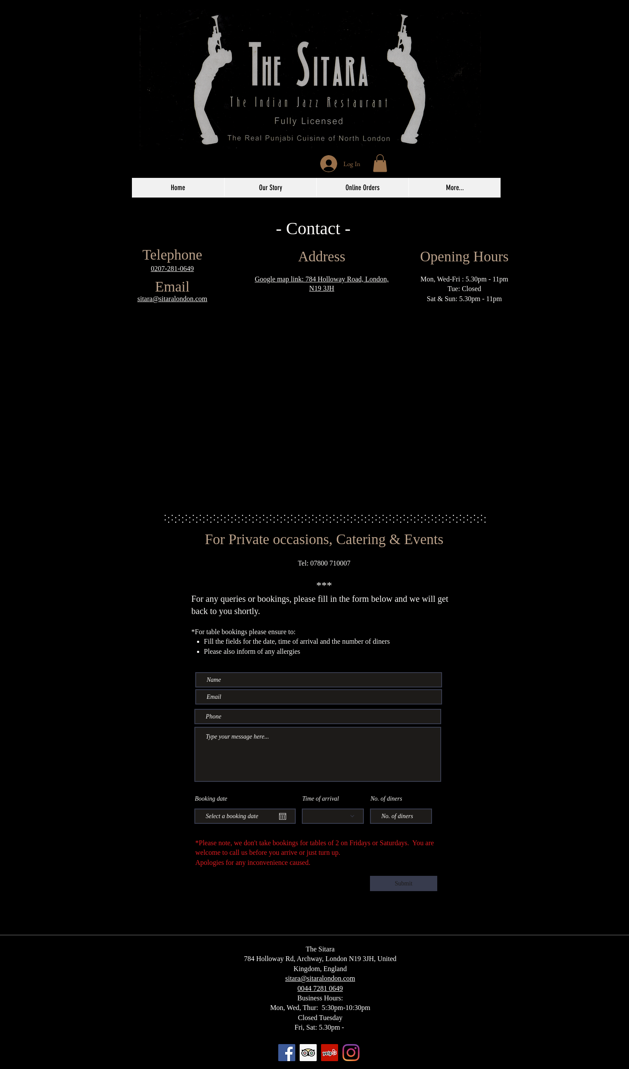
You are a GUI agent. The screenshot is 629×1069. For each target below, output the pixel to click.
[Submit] (403, 883)
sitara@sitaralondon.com (172, 298)
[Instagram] (350, 1052)
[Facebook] (286, 1052)
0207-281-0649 (172, 268)
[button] (380, 163)
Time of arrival (320, 799)
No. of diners (386, 799)
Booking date (211, 799)
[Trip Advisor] (308, 1052)
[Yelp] (329, 1052)
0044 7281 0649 (320, 988)
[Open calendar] (282, 816)
